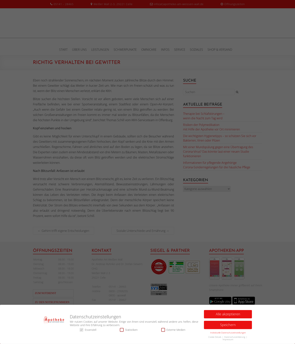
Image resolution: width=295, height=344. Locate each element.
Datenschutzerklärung (235, 338)
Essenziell (88, 331)
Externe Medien (173, 331)
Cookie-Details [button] (215, 338)
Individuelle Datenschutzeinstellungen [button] (228, 334)
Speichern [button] (228, 326)
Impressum (228, 340)
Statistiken (129, 331)
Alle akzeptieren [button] (228, 315)
